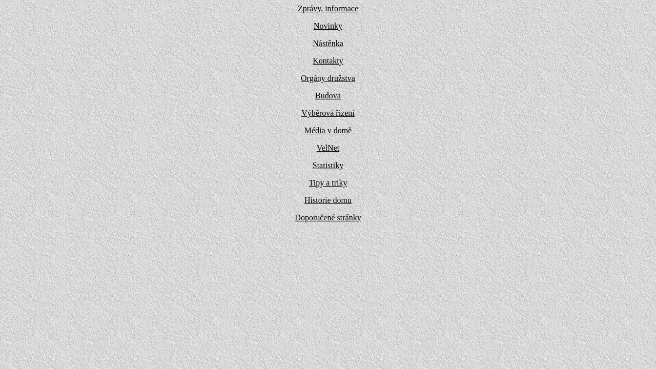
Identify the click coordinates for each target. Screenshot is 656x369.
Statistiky (328, 165)
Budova (328, 95)
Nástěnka (328, 43)
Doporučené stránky (328, 217)
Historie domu (328, 200)
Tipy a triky (328, 182)
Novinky (328, 26)
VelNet (328, 148)
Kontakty (328, 60)
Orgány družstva (328, 78)
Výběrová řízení (328, 113)
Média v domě (328, 130)
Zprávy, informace (328, 8)
